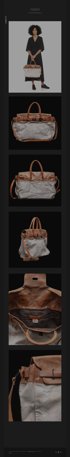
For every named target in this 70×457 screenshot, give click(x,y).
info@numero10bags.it (31, 451)
